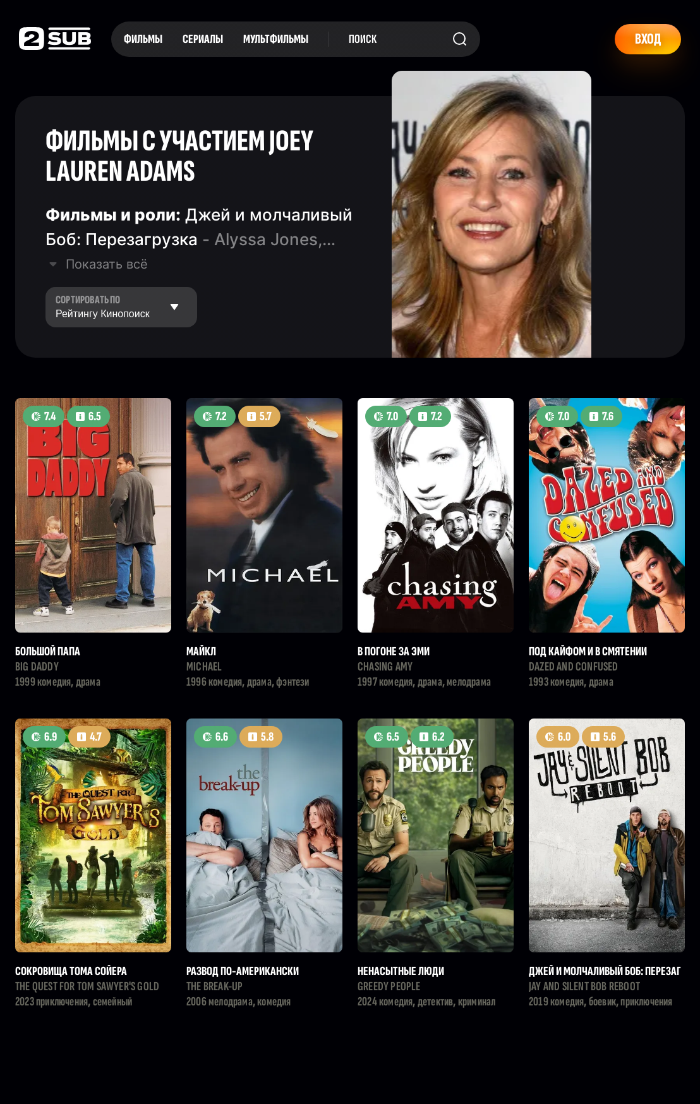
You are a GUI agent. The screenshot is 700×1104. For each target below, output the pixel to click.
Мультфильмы (275, 39)
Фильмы (143, 39)
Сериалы (203, 39)
